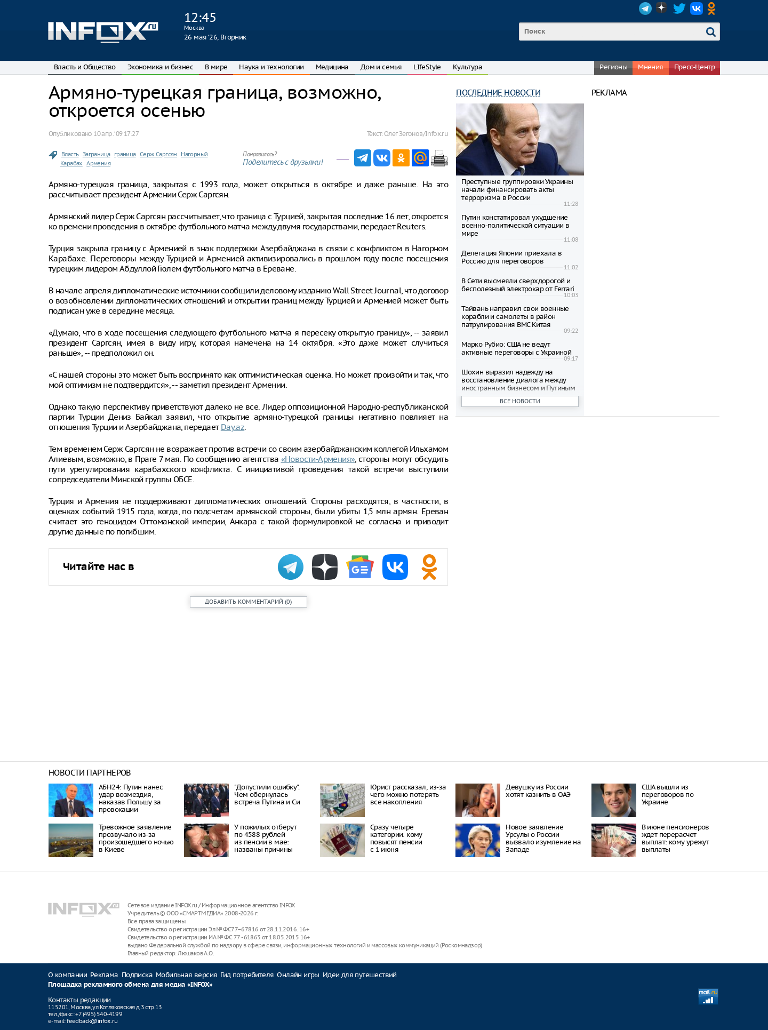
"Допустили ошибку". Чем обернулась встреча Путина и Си (267, 795)
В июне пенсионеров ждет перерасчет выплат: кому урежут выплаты (675, 838)
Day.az (232, 427)
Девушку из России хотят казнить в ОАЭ (538, 791)
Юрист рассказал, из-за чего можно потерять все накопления (408, 795)
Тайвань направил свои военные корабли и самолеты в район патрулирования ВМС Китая (515, 316)
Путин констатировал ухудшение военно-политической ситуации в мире (515, 225)
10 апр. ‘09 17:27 (116, 134)
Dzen (662, 8)
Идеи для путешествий (360, 975)
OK (713, 8)
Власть (69, 154)
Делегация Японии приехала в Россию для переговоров (511, 257)
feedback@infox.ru (92, 1021)
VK (696, 8)
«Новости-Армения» (318, 459)
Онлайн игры (298, 975)
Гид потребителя (247, 975)
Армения (98, 163)
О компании (67, 975)
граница (125, 154)
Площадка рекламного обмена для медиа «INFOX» (130, 985)
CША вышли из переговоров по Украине (668, 795)
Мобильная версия (186, 975)
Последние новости (498, 92)
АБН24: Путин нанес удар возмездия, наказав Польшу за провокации (131, 798)
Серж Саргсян (158, 154)
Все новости (520, 401)
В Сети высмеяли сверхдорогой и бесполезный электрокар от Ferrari (517, 284)
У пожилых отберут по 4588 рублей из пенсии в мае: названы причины (265, 838)
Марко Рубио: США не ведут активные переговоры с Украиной (516, 348)
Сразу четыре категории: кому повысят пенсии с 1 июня (396, 838)
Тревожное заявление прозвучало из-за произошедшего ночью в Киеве (136, 838)
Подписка (137, 975)
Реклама (104, 975)
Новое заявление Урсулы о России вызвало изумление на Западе (543, 838)
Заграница (96, 154)
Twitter (679, 8)
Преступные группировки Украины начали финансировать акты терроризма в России (517, 189)
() (248, 601)
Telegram (645, 8)
